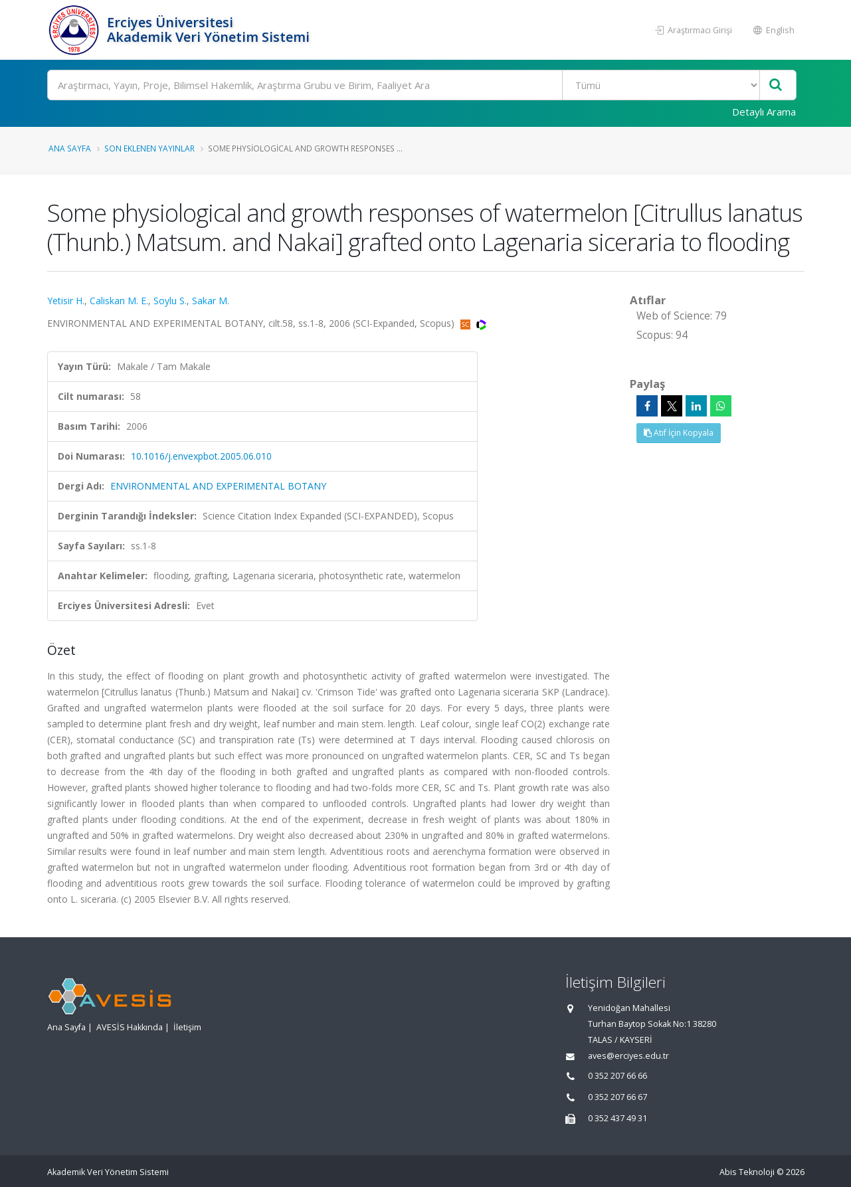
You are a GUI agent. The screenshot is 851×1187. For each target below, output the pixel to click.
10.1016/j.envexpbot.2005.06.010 (201, 456)
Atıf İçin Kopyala (678, 432)
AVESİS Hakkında (129, 1027)
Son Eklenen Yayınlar (149, 148)
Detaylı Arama (764, 111)
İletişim (187, 1027)
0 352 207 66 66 (617, 1075)
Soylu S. (170, 300)
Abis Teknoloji (747, 1172)
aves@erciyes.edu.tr (628, 1055)
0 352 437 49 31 (617, 1118)
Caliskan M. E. (119, 300)
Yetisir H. (65, 300)
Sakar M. (210, 300)
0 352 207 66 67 (617, 1097)
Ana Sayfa (69, 148)
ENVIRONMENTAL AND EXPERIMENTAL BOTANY (218, 486)
